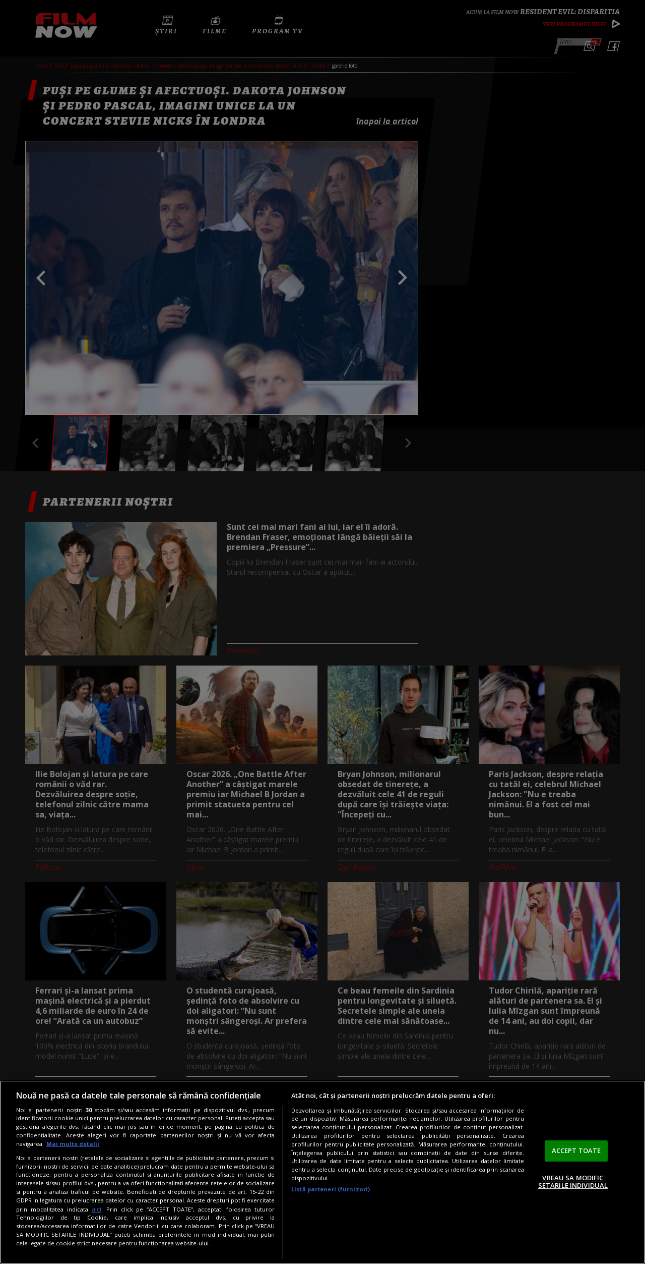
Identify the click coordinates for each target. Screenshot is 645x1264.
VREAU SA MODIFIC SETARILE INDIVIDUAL (573, 1181)
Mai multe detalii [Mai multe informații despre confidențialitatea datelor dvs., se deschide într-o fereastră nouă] (72, 1143)
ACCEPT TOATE (576, 1150)
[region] (322, 1172)
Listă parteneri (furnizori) (330, 1189)
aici (96, 1209)
